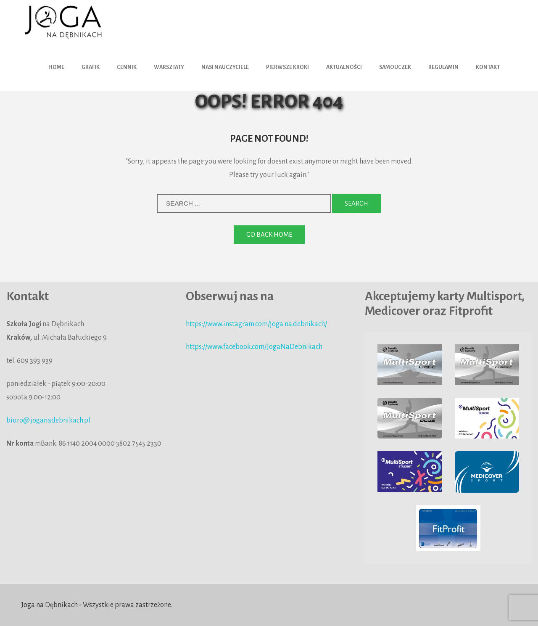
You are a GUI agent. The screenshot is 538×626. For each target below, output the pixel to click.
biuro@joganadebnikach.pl (48, 420)
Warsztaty (169, 67)
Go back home (269, 234)
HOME (56, 67)
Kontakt (488, 67)
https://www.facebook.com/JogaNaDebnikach (254, 347)
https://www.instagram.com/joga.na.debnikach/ (256, 324)
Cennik (127, 67)
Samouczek (395, 67)
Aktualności (344, 67)
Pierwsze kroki (287, 67)
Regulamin (443, 67)
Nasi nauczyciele (225, 67)
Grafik (91, 67)
